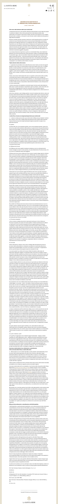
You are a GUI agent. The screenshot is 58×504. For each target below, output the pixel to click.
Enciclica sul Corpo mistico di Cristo (22, 367)
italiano (49, 8)
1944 (14, 8)
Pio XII (5, 8)
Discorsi (10, 8)
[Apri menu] (53, 6)
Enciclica (30, 372)
